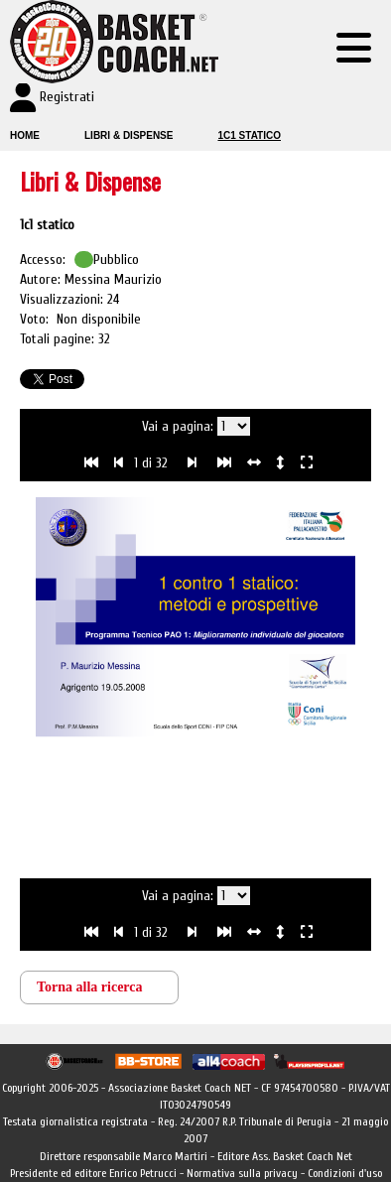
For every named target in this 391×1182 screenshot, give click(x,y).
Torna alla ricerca (90, 987)
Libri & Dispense (128, 135)
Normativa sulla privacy (242, 1173)
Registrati (67, 96)
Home (25, 135)
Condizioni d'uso (345, 1173)
